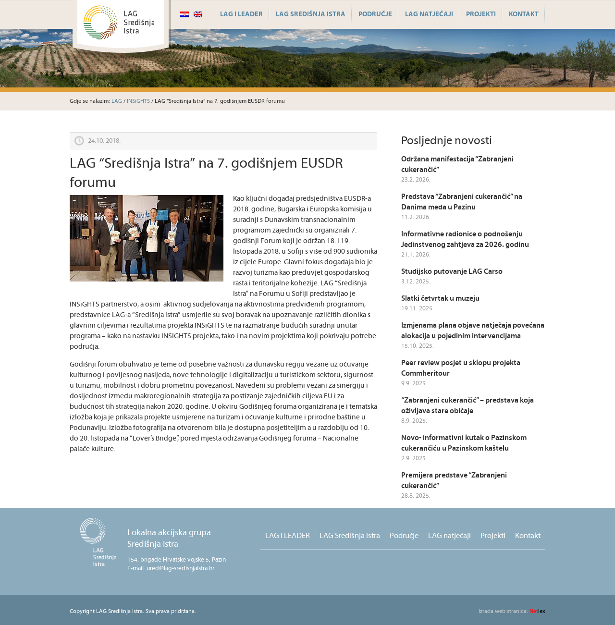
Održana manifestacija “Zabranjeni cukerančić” (457, 164)
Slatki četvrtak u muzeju (440, 298)
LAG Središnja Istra (310, 14)
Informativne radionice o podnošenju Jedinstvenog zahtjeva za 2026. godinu (465, 239)
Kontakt (524, 14)
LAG (116, 101)
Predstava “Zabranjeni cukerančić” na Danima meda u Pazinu (461, 202)
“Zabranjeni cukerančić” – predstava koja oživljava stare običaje (467, 405)
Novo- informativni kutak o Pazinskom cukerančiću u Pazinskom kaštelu (464, 443)
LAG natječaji (429, 14)
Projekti (481, 14)
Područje (375, 14)
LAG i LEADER (241, 14)
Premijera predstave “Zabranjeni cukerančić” (454, 480)
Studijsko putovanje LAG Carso (452, 272)
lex (512, 611)
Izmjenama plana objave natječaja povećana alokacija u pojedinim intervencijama (472, 330)
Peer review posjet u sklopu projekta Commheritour (460, 368)
